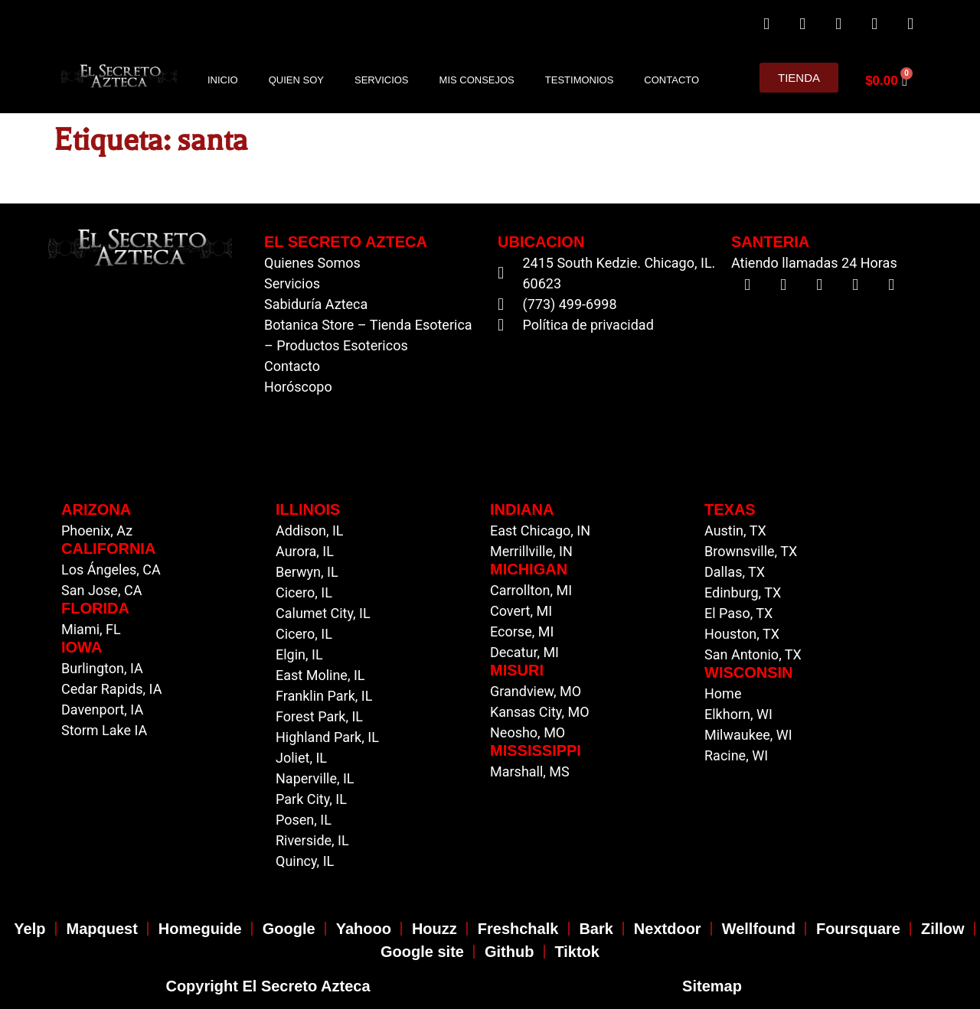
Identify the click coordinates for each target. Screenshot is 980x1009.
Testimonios (579, 80)
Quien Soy (296, 80)
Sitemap (712, 986)
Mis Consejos (476, 80)
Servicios (381, 80)
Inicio (222, 80)
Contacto (671, 80)
